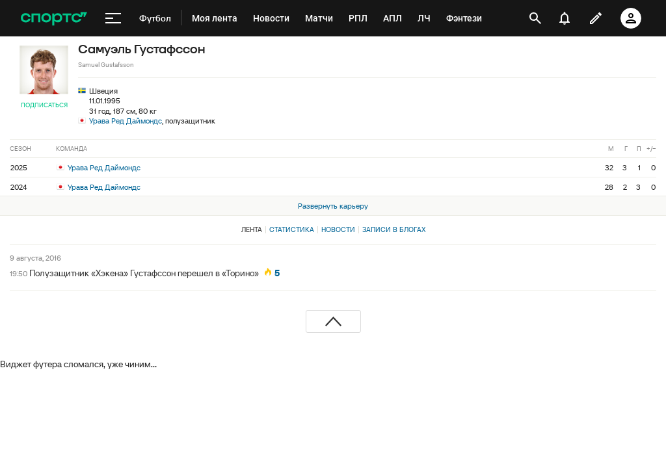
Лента (251, 229)
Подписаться (44, 105)
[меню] (113, 18)
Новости (338, 229)
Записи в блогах (393, 229)
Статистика (291, 229)
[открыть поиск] (535, 18)
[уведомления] (564, 18)
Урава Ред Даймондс (125, 120)
